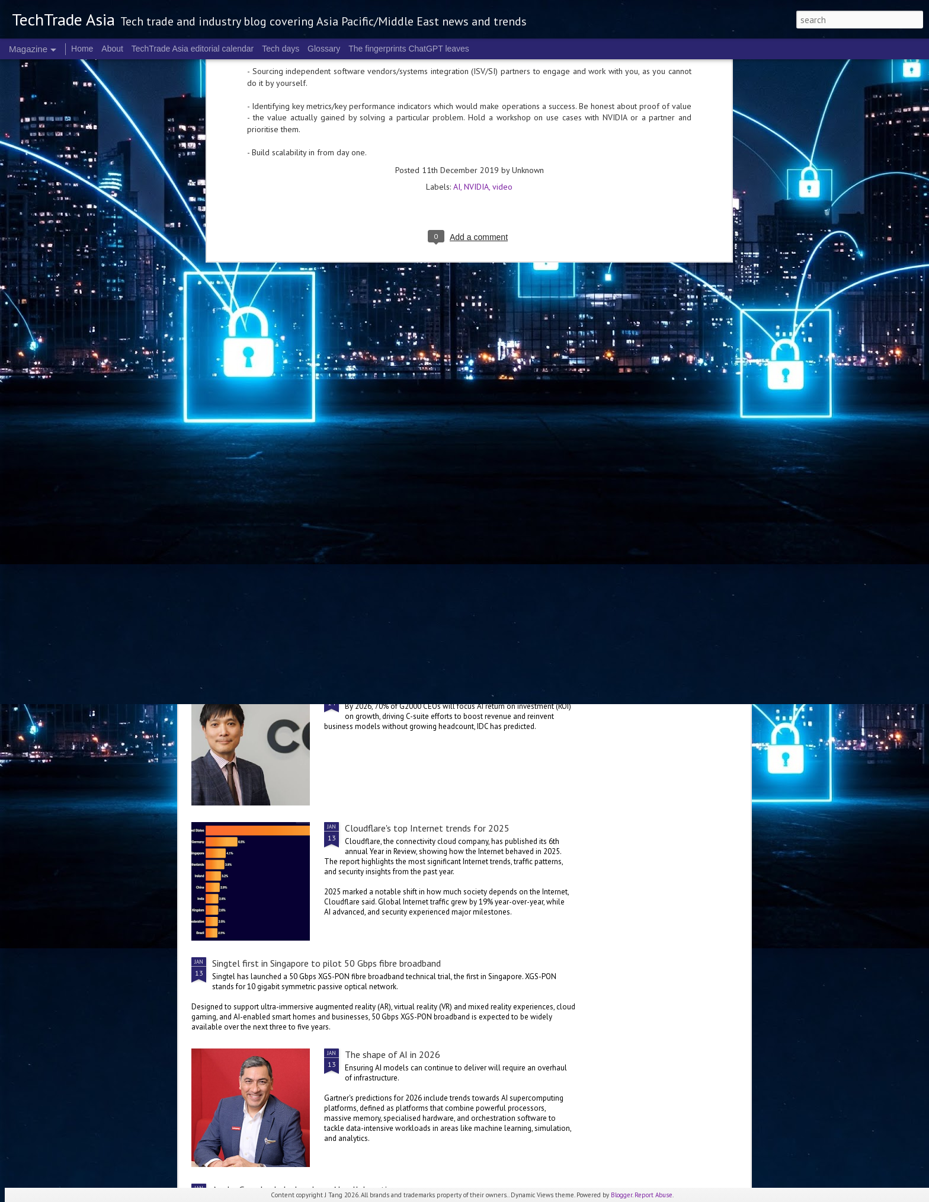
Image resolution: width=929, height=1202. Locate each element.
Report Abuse (653, 1195)
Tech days (280, 48)
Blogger (621, 1195)
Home (82, 48)
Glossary (323, 48)
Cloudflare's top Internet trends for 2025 (427, 828)
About (112, 48)
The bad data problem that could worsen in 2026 (443, 558)
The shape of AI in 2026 (392, 1054)
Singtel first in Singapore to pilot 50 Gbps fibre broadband (326, 963)
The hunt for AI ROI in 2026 (400, 693)
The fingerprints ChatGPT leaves (408, 48)
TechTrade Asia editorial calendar (193, 48)
